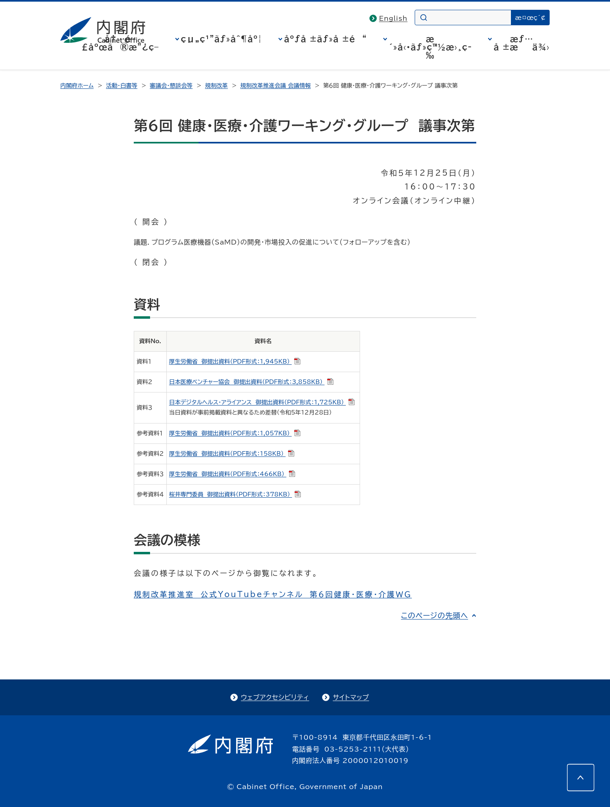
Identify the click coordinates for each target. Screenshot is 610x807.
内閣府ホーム (76, 85)
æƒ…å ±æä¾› (522, 43)
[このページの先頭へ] (581, 778)
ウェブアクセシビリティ (275, 697)
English (393, 18)
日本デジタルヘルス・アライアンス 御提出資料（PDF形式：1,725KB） (262, 402)
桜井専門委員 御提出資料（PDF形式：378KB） (235, 494)
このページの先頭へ (434, 615)
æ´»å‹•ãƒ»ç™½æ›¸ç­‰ (430, 47)
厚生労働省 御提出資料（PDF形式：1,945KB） (235, 361)
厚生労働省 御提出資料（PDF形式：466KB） (232, 474)
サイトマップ (351, 697)
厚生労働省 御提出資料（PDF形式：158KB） (232, 453)
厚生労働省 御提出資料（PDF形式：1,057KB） (235, 433)
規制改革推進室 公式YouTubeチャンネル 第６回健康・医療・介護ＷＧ (273, 594)
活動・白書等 (121, 85)
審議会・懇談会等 (171, 85)
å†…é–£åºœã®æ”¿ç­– (120, 43)
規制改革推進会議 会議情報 (275, 85)
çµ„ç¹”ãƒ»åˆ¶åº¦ (221, 39)
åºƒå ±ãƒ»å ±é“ (325, 39)
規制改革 (216, 85)
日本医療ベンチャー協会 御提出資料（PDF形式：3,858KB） (251, 382)
